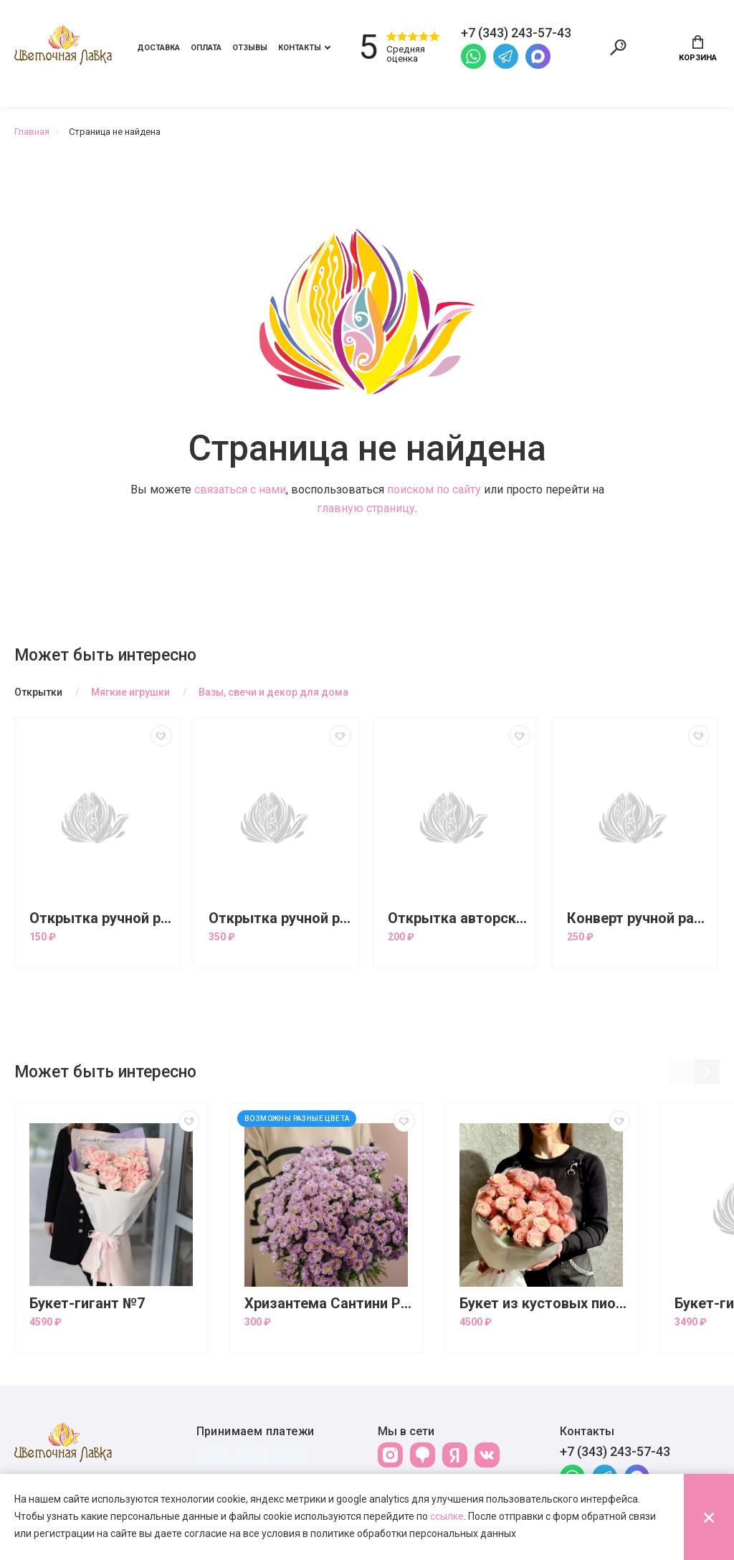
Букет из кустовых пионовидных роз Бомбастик (544, 1303)
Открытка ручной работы (100, 918)
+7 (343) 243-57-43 (615, 1451)
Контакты (299, 47)
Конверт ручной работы (638, 918)
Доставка (158, 47)
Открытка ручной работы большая (280, 918)
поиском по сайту (434, 489)
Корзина (698, 48)
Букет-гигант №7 (87, 1303)
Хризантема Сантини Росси (329, 1303)
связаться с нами (240, 489)
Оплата (206, 47)
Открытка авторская (459, 918)
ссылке (447, 1516)
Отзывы (249, 47)
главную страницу (366, 508)
